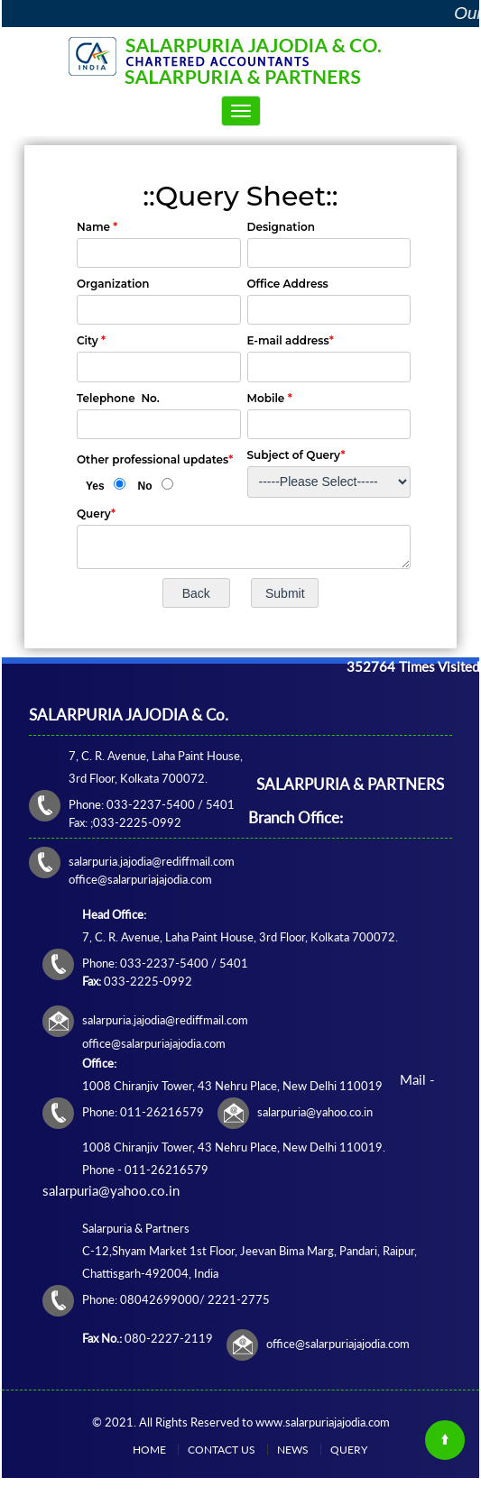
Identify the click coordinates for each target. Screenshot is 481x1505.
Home (149, 1449)
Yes (95, 486)
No (145, 486)
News (293, 1449)
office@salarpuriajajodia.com (338, 1343)
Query (348, 1449)
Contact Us (221, 1449)
